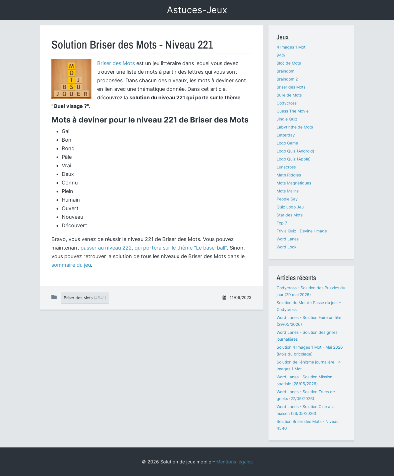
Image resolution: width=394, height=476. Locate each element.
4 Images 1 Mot (291, 47)
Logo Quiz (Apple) (294, 158)
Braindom (285, 71)
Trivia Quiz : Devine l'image (302, 230)
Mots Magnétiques (294, 182)
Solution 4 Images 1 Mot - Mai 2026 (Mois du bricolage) (310, 350)
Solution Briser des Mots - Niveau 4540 (308, 425)
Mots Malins (288, 190)
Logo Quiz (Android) (295, 150)
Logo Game (287, 142)
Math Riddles (289, 174)
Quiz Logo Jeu (290, 206)
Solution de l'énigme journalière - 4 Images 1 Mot (309, 365)
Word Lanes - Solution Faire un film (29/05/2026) (309, 321)
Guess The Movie (293, 111)
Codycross (287, 103)
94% (281, 55)
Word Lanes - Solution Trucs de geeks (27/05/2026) (306, 395)
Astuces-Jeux (197, 9)
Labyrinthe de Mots (295, 126)
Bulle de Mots (289, 95)
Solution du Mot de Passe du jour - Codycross (309, 306)
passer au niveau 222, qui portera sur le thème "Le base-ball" (154, 248)
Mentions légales (234, 462)
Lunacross (286, 166)
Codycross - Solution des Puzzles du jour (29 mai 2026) (311, 291)
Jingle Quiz (287, 119)
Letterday (286, 134)
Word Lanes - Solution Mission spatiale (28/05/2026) (304, 380)
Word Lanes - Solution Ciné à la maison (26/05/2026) (306, 410)
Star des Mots (290, 214)
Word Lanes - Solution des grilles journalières (307, 336)
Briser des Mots (116, 63)
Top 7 (282, 222)
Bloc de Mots (289, 63)
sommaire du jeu (71, 265)
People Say (287, 198)
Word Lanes (288, 238)
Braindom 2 (287, 79)
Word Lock (287, 246)
